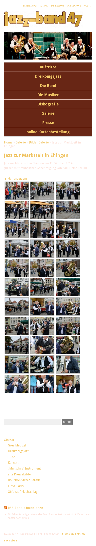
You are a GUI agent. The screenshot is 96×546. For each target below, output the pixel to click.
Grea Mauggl (17, 445)
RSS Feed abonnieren (25, 508)
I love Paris (16, 486)
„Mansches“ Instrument (24, 468)
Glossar (9, 440)
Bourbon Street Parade (24, 480)
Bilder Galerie (39, 142)
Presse (48, 122)
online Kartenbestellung (48, 132)
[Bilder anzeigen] (15, 178)
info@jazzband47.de (73, 533)
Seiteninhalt (30, 6)
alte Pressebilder (20, 474)
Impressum (57, 6)
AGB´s (87, 6)
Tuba (11, 457)
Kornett (13, 463)
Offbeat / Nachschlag (23, 492)
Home (8, 142)
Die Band (48, 85)
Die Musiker (48, 95)
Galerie (48, 113)
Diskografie (48, 104)
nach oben (10, 540)
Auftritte (48, 67)
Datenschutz (74, 6)
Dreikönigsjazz (48, 76)
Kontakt (44, 6)
